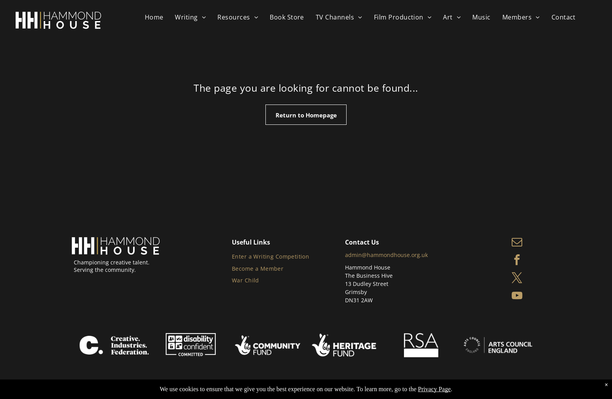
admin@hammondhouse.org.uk (386, 255)
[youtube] (517, 297)
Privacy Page (434, 389)
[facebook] (517, 261)
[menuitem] (154, 17)
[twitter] (517, 279)
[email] (517, 243)
